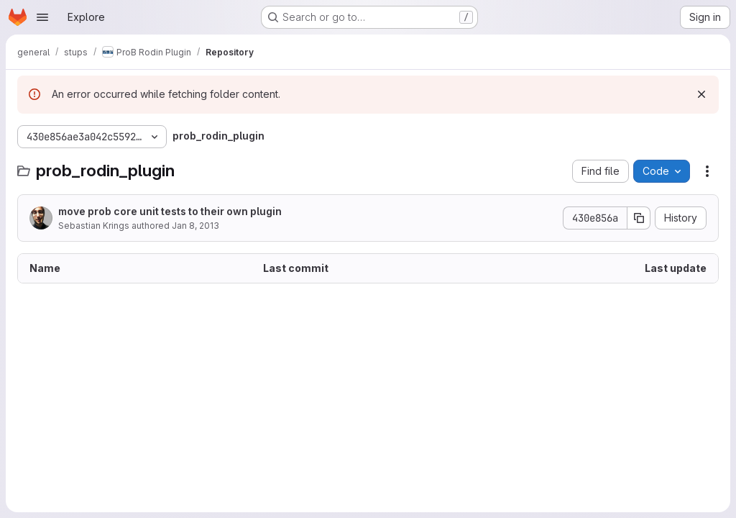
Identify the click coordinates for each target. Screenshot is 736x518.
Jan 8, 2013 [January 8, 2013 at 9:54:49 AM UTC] (195, 225)
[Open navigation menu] (42, 17)
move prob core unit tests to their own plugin (170, 211)
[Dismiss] (701, 94)
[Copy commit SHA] (638, 218)
